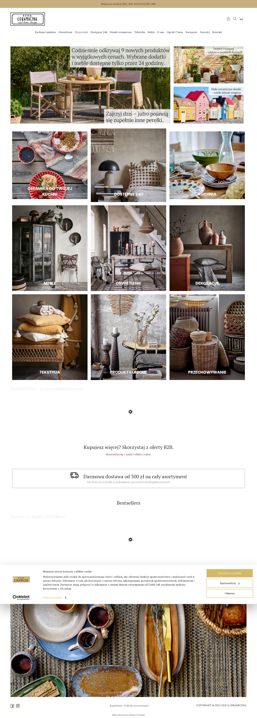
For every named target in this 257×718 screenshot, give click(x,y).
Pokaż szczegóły (52, 711)
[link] (90, 85)
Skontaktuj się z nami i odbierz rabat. (128, 454)
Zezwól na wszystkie (229, 687)
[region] (90, 85)
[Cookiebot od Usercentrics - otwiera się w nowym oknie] (21, 711)
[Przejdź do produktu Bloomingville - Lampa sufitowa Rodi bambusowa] (36, 424)
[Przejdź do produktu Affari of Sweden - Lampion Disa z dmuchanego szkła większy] (36, 552)
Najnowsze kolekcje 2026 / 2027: (128, 3)
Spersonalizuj (229, 697)
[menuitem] (45, 32)
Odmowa (230, 707)
